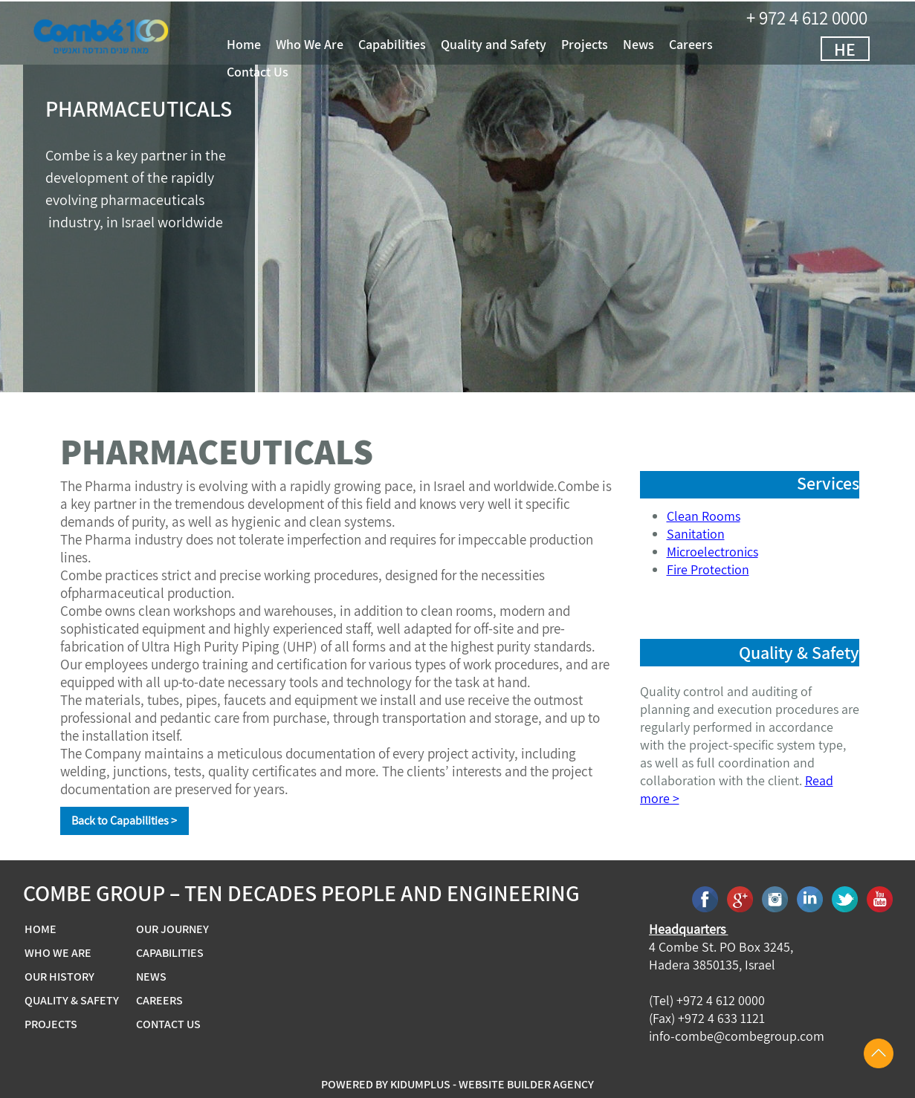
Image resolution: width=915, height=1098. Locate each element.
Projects (607, 44)
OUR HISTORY (59, 976)
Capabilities (415, 44)
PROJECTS (51, 1024)
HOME (40, 929)
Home (267, 44)
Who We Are (332, 44)
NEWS (151, 976)
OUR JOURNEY (172, 929)
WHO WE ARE (58, 953)
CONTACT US (168, 1024)
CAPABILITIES (170, 953)
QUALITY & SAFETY (72, 1000)
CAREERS (159, 1000)
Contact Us (280, 72)
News (661, 44)
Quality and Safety (516, 44)
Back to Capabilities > (124, 820)
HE (868, 49)
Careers (714, 44)
